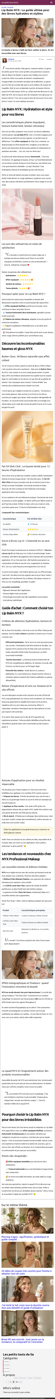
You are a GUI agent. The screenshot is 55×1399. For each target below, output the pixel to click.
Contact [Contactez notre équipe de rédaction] (16, 1378)
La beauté (10, 7)
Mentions (42, 1398)
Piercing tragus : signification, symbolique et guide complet (25, 1238)
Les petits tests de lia (9, 2)
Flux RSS (19, 1382)
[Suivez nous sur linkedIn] (13, 1382)
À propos (30, 1378)
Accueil (3, 7)
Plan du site (23, 1378)
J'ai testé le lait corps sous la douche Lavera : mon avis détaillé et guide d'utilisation (25, 1306)
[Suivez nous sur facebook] (10, 1382)
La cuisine (6, 1368)
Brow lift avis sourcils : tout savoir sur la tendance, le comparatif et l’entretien (22, 1340)
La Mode (6, 1361)
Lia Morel (11, 59)
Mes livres (6, 1371)
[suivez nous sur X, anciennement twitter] (6, 1382)
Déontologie (37, 1378)
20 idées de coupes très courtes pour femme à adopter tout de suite (26, 1272)
